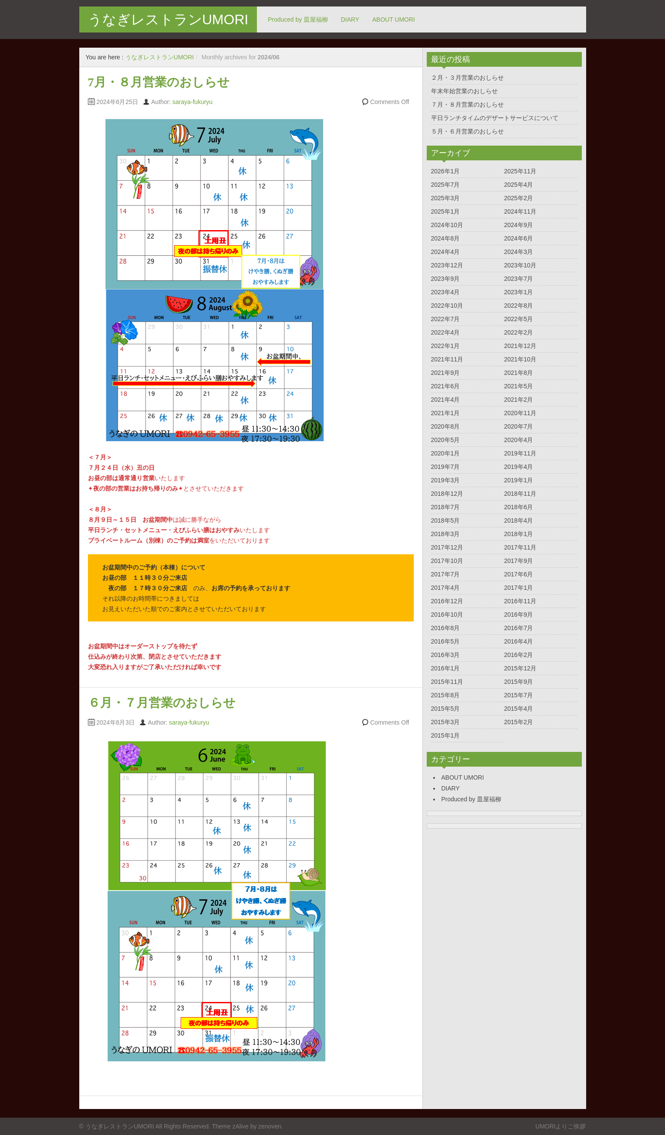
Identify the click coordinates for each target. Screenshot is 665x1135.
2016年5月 (445, 641)
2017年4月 (445, 587)
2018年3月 (445, 533)
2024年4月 (445, 251)
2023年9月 (445, 278)
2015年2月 (518, 722)
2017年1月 (518, 587)
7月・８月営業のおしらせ (159, 82)
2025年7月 (445, 184)
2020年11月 (520, 413)
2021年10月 (520, 359)
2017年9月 (518, 560)
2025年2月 (518, 198)
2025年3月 (445, 198)
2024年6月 (518, 238)
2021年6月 (445, 386)
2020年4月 (518, 439)
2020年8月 (445, 426)
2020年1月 (445, 453)
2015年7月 (518, 695)
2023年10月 (520, 265)
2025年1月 (445, 211)
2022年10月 (447, 305)
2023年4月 (445, 292)
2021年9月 (445, 372)
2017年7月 (445, 574)
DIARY (350, 19)
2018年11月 (520, 493)
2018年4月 (518, 520)
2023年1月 (518, 292)
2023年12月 (447, 265)
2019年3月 (445, 480)
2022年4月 (445, 332)
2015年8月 (445, 695)
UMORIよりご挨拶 (560, 1126)
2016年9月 (518, 614)
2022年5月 (518, 318)
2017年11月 (520, 547)
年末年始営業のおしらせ (464, 91)
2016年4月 (518, 641)
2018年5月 (445, 520)
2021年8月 (518, 372)
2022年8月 (518, 305)
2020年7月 (518, 426)
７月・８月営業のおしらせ (467, 104)
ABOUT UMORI (393, 19)
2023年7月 (518, 278)
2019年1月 (518, 480)
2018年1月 (518, 533)
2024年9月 (518, 224)
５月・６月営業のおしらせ (467, 131)
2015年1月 (445, 735)
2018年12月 (447, 493)
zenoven (269, 1126)
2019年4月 (518, 466)
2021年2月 (518, 399)
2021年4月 (445, 399)
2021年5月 (518, 386)
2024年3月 (518, 251)
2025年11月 (520, 171)
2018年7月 (445, 507)
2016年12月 (447, 601)
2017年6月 (518, 574)
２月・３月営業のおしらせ (467, 77)
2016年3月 (445, 654)
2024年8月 (445, 238)
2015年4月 (518, 708)
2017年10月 (447, 560)
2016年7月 (518, 627)
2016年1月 (445, 668)
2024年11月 (520, 211)
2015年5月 (445, 708)
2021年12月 (520, 345)
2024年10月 (447, 224)
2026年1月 (445, 171)
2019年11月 (520, 453)
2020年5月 (445, 439)
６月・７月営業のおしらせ (162, 702)
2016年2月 (518, 654)
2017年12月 (447, 547)
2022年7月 (445, 318)
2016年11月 (520, 601)
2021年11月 (447, 359)
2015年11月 (447, 681)
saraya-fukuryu (192, 101)
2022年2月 (518, 332)
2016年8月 (445, 627)
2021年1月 (445, 413)
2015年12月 (520, 668)
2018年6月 (518, 507)
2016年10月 (447, 614)
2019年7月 (445, 466)
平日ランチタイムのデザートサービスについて (494, 117)
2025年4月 (518, 184)
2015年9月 (518, 681)
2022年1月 (445, 345)
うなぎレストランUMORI (168, 19)
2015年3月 (445, 722)
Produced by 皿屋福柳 (298, 19)
